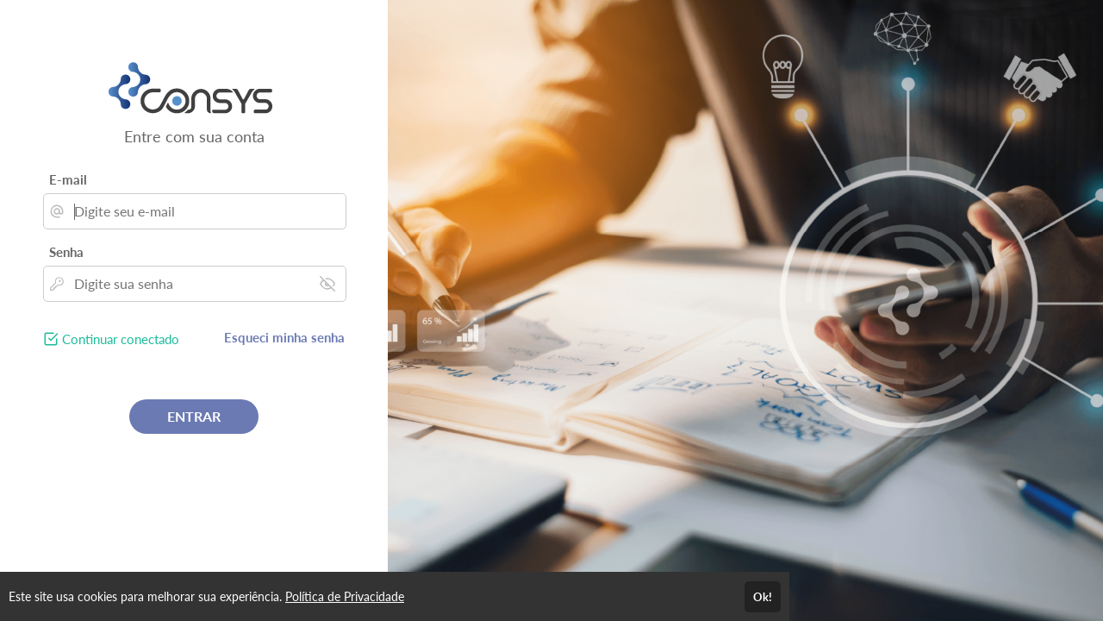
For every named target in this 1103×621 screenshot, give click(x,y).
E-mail (68, 179)
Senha (66, 252)
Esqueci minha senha (284, 337)
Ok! (762, 597)
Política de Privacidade (344, 596)
